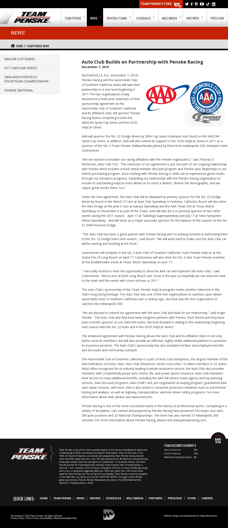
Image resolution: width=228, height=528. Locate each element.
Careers (207, 498)
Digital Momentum (208, 516)
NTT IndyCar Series (20, 68)
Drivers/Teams (119, 18)
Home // (21, 46)
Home (44, 498)
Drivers (95, 498)
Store (191, 498)
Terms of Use (32, 518)
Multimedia (171, 18)
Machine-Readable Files (65, 518)
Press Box (217, 18)
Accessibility (46, 518)
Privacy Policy (17, 518)
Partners (194, 18)
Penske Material (18, 90)
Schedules (145, 18)
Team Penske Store (161, 5)
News (95, 18)
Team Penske (75, 18)
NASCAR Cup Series (19, 59)
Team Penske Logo (32, 17)
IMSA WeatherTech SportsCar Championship (26, 79)
